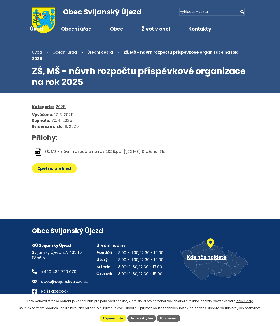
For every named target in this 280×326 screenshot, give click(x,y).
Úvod (36, 29)
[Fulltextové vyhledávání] (223, 12)
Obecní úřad (76, 29)
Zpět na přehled (54, 168)
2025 (61, 106)
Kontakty (199, 29)
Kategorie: (43, 106)
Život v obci (156, 29)
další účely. (244, 301)
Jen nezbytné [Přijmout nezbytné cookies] (141, 318)
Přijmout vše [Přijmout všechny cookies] (112, 318)
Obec (116, 29)
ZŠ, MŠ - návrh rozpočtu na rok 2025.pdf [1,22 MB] (92, 151)
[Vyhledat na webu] (242, 13)
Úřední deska (100, 52)
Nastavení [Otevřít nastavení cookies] (169, 318)
